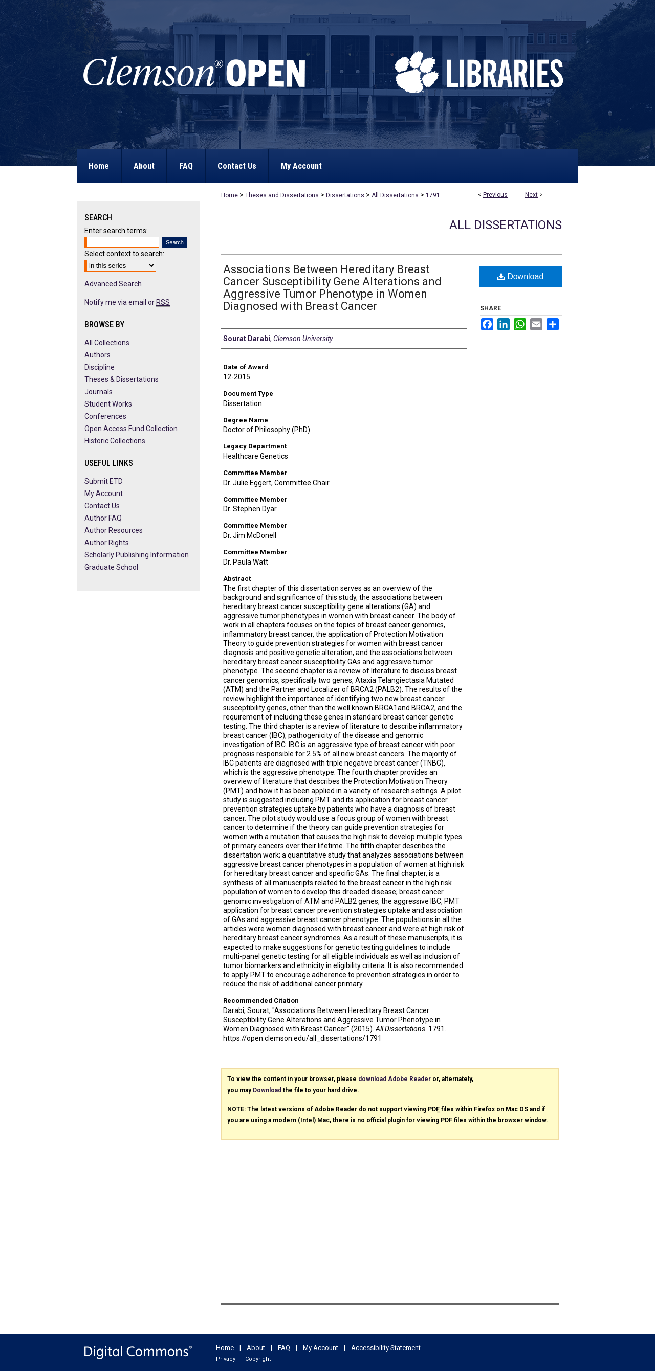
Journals (98, 392)
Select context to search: (124, 254)
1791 (433, 195)
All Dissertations (395, 195)
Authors (97, 355)
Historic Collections (114, 441)
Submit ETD (103, 481)
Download (520, 276)
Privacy (225, 1359)
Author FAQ (103, 518)
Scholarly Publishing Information (136, 555)
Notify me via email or (127, 302)
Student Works (108, 404)
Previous (495, 194)
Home (229, 195)
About (256, 1348)
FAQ (284, 1348)
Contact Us (102, 506)
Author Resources (113, 530)
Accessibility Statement (386, 1348)
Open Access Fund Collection (131, 428)
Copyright (258, 1359)
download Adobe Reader (394, 1079)
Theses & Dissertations (121, 379)
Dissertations (345, 195)
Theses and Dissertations (282, 195)
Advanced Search (113, 284)
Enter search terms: (116, 231)
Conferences (105, 416)
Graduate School (111, 567)
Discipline (99, 367)
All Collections (106, 343)
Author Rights (106, 542)
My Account (103, 493)
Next (531, 194)
